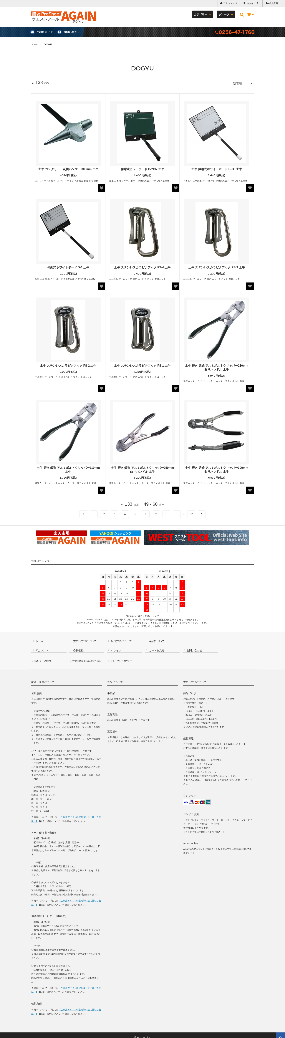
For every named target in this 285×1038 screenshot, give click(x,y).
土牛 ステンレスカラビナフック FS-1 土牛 (142, 364)
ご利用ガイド (44, 32)
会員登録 (274, 3)
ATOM (46, 658)
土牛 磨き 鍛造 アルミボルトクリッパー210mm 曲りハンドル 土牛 (216, 366)
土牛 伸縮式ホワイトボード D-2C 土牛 (216, 167)
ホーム (34, 44)
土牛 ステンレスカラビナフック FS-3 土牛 (216, 266)
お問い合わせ (71, 32)
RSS (36, 658)
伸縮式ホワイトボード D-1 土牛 (68, 266)
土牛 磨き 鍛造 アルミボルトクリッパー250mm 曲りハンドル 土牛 (142, 468)
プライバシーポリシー (123, 658)
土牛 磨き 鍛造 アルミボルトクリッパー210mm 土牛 (68, 468)
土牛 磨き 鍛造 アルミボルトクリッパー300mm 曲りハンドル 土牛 (216, 468)
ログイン (251, 3)
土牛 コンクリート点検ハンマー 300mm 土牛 (68, 167)
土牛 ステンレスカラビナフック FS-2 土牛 (68, 364)
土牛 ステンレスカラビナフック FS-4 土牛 (142, 266)
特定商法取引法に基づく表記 (88, 658)
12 (191, 513)
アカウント (229, 3)
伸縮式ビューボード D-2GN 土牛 (142, 167)
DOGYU (48, 44)
